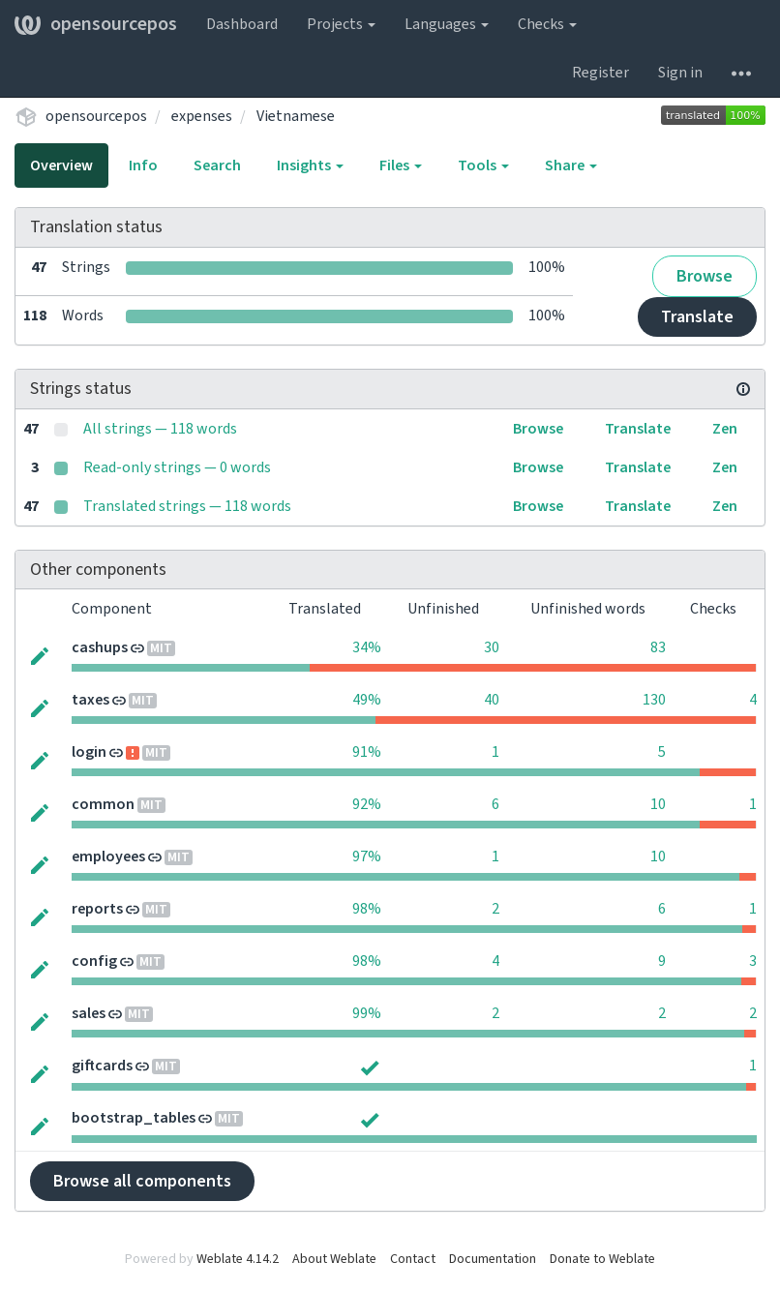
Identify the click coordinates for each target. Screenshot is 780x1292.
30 (491, 647)
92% (366, 804)
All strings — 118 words (160, 428)
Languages (447, 24)
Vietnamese (295, 116)
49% (366, 699)
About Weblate (334, 1259)
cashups (100, 647)
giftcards (102, 1065)
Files (400, 165)
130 (654, 699)
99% (366, 1013)
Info (143, 165)
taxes (90, 699)
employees (108, 856)
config (94, 961)
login (89, 752)
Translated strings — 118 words (187, 506)
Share (571, 165)
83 (658, 647)
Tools (483, 165)
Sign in (680, 72)
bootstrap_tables (133, 1117)
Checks (547, 24)
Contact (412, 1259)
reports (97, 908)
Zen (724, 428)
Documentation (492, 1259)
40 (491, 699)
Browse (704, 276)
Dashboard (242, 24)
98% (366, 908)
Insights (310, 165)
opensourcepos (96, 24)
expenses (201, 116)
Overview (61, 165)
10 (658, 804)
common (103, 804)
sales (88, 1013)
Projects (341, 24)
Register (600, 72)
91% (366, 752)
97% (366, 856)
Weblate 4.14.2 (237, 1259)
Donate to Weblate (602, 1259)
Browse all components (142, 1181)
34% (366, 647)
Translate (697, 317)
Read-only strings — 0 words (177, 467)
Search (217, 165)
